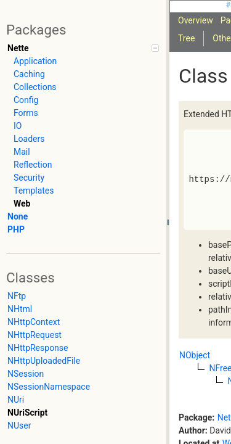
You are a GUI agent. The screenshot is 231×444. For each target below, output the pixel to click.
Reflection (33, 165)
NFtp (16, 296)
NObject (194, 355)
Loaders (29, 139)
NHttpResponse (37, 348)
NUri (15, 400)
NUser (19, 425)
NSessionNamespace (48, 387)
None (17, 216)
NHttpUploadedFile (43, 361)
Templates (34, 190)
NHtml (19, 309)
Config (26, 100)
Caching (29, 74)
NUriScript (27, 412)
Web (22, 203)
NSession (25, 374)
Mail (22, 152)
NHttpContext (33, 322)
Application (35, 61)
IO (18, 126)
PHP (16, 229)
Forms (26, 113)
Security (29, 178)
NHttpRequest (34, 335)
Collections (35, 87)
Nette (17, 48)
